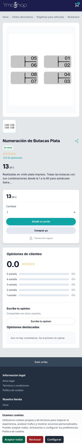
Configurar (54, 439)
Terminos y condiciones (16, 385)
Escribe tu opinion (41, 321)
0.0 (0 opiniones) (12, 157)
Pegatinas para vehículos (50, 17)
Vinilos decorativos (22, 17)
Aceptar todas (14, 439)
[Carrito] (77, 5)
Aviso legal (8, 380)
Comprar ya (41, 230)
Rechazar (35, 439)
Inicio (5, 17)
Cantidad (11, 206)
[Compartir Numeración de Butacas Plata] (76, 141)
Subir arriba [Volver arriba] (41, 362)
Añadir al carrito (41, 221)
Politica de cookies (13, 390)
